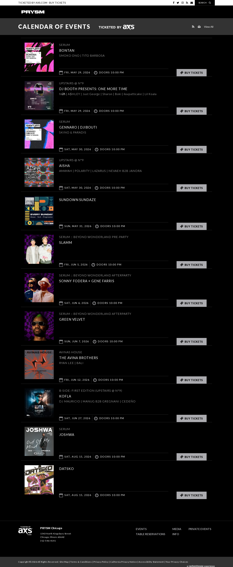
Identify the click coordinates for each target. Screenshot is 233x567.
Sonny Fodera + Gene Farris (92, 280)
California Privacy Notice (123, 561)
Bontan (68, 50)
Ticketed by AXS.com (116, 27)
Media (176, 529)
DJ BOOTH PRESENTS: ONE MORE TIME (100, 88)
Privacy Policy (101, 561)
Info (175, 534)
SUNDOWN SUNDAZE (81, 199)
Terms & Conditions (81, 561)
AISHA (66, 165)
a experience (201, 565)
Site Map (64, 561)
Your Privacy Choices (177, 561)
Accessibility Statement (151, 561)
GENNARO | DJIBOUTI (82, 126)
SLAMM (67, 242)
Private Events (200, 529)
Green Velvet (75, 319)
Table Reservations (150, 534)
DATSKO (68, 468)
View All (208, 26)
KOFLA (66, 395)
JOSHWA (68, 434)
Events (141, 529)
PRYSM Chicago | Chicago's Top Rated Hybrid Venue (33, 11)
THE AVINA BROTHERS (83, 357)
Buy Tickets (57, 2)
